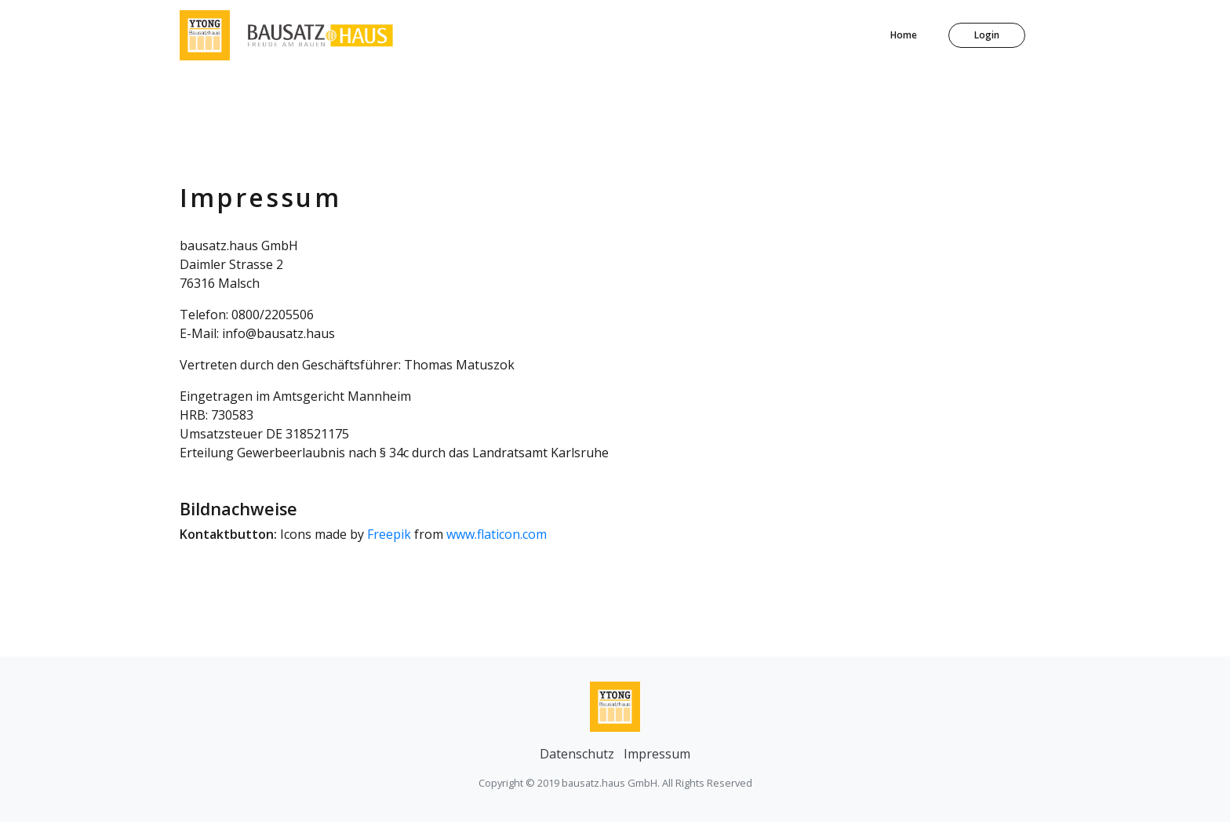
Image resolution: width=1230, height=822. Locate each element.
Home (903, 35)
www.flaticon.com (496, 534)
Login (986, 35)
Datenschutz (577, 753)
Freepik (389, 534)
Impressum (657, 753)
